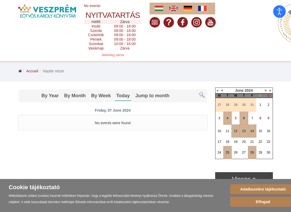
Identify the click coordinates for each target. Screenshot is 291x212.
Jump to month (152, 95)
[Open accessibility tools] (279, 11)
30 (268, 152)
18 (227, 142)
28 (252, 152)
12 (235, 131)
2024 (249, 90)
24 (219, 152)
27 (244, 152)
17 (219, 142)
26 (235, 152)
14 (252, 131)
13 (244, 131)
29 (260, 152)
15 (260, 131)
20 (244, 142)
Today (123, 95)
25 (227, 152)
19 (235, 142)
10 (219, 131)
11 (227, 131)
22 (260, 142)
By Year (50, 95)
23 (268, 142)
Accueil (32, 71)
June (239, 90)
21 (252, 142)
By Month (75, 95)
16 (268, 131)
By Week (101, 95)
